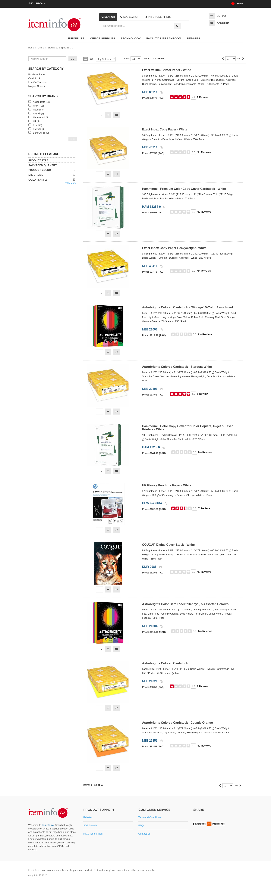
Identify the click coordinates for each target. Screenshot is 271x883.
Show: (126, 58)
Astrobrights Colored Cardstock (165, 663)
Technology (131, 38)
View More (70, 183)
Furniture (76, 38)
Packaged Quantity (42, 165)
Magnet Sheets (36, 86)
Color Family (37, 179)
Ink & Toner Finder (93, 833)
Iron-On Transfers (38, 82)
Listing (41, 47)
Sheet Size (35, 174)
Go (72, 139)
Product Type (38, 160)
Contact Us (144, 833)
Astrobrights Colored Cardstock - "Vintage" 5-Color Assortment (187, 307)
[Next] (243, 58)
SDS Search (90, 825)
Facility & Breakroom (163, 38)
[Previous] (223, 58)
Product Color (39, 169)
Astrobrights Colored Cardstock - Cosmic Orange (177, 722)
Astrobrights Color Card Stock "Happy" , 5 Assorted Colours (185, 604)
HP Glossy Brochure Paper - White (166, 485)
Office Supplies (102, 38)
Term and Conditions (149, 817)
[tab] (108, 17)
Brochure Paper (37, 74)
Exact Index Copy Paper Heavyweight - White (174, 248)
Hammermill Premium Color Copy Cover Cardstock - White (184, 188)
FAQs (141, 825)
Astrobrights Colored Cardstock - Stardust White (177, 366)
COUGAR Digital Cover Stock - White (168, 544)
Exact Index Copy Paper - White (164, 129)
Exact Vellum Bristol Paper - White (166, 70)
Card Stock (34, 78)
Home (237, 3)
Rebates (193, 38)
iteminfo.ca (48, 825)
